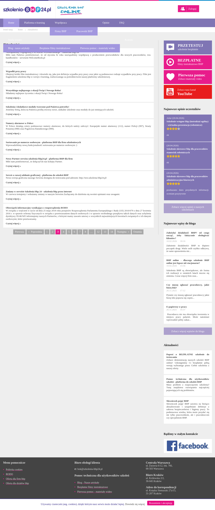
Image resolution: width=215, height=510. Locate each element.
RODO (9, 474)
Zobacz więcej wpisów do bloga (187, 331)
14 (111, 231)
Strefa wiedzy (15, 40)
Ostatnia (137, 231)
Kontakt (129, 40)
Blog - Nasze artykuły (88, 482)
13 (105, 231)
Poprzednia (36, 231)
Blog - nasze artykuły (19, 48)
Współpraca (61, 22)
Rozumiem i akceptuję (160, 503)
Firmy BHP (60, 31)
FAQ (121, 22)
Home (11, 22)
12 (98, 231)
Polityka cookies (14, 469)
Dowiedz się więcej (135, 504)
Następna (122, 231)
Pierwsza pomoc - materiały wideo (97, 48)
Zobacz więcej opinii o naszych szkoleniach (188, 208)
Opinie (106, 22)
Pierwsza (19, 231)
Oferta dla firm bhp (15, 479)
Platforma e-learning (34, 22)
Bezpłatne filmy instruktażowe (55, 48)
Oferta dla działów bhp (17, 483)
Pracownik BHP (84, 31)
